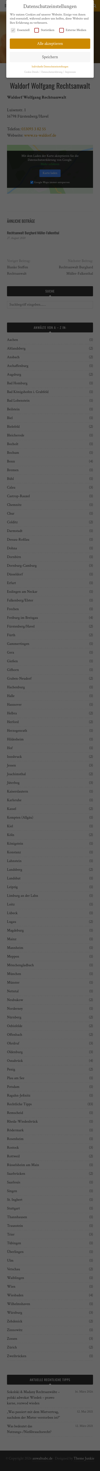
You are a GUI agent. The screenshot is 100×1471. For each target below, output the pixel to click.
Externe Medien (72, 28)
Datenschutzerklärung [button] (52, 70)
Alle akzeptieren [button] (50, 41)
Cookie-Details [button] (31, 70)
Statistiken (44, 28)
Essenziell (20, 28)
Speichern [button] (50, 55)
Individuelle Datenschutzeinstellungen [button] (50, 64)
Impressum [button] (70, 70)
